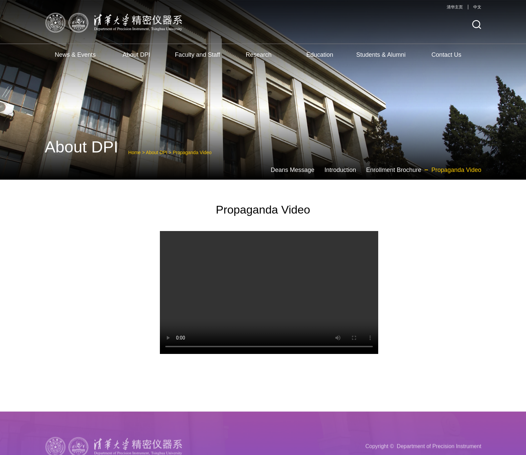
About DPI (136, 54)
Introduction (340, 170)
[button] (476, 24)
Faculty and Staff (197, 54)
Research (258, 54)
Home (134, 152)
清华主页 (455, 7)
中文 (477, 7)
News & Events (75, 54)
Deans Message (292, 170)
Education (319, 54)
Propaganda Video (192, 152)
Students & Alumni (380, 54)
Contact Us (446, 54)
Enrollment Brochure (393, 170)
